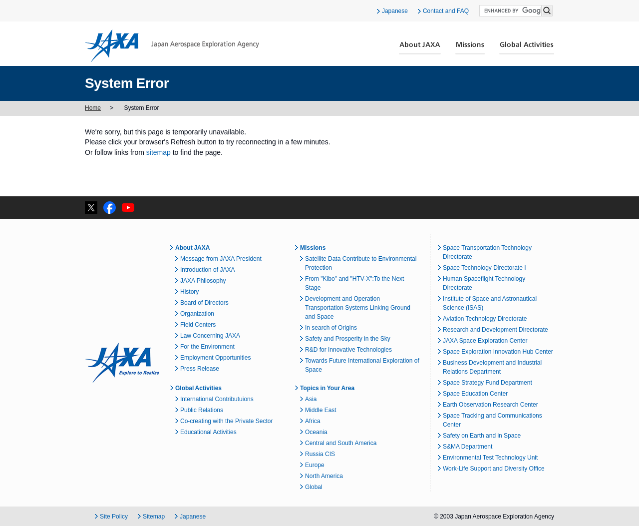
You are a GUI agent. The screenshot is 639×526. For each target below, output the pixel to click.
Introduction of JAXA (207, 269)
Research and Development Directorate (495, 329)
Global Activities (526, 47)
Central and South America (340, 443)
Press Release (199, 368)
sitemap (158, 152)
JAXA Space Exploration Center (485, 340)
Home (93, 107)
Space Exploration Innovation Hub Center (498, 351)
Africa (312, 421)
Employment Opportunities (215, 357)
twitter (91, 207)
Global (313, 487)
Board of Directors (204, 302)
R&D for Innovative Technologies (348, 349)
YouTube (128, 207)
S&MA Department (467, 446)
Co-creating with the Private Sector (226, 421)
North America (324, 476)
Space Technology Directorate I (484, 267)
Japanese (395, 10)
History (189, 291)
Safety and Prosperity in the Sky (347, 338)
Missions (470, 47)
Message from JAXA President (221, 258)
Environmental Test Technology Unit (490, 457)
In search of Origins (331, 327)
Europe (314, 465)
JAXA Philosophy (203, 280)
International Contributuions (217, 399)
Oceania (316, 432)
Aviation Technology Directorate (485, 318)
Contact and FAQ (446, 10)
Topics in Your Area (327, 388)
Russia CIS (320, 454)
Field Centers (198, 324)
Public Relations (201, 410)
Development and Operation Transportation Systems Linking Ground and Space (357, 307)
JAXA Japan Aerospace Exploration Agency (172, 45)
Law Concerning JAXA (210, 335)
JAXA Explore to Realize (122, 362)
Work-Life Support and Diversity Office (494, 468)
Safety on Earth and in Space (482, 435)
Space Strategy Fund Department (487, 382)
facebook (109, 207)
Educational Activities (208, 432)
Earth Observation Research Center (490, 404)
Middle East (320, 410)
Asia (311, 399)
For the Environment (207, 346)
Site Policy (114, 516)
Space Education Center (475, 393)
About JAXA (420, 47)
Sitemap (154, 516)
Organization (197, 313)
